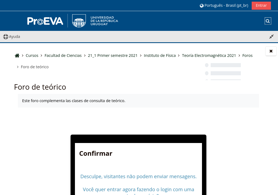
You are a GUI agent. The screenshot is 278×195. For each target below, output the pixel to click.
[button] (224, 5)
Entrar (261, 5)
